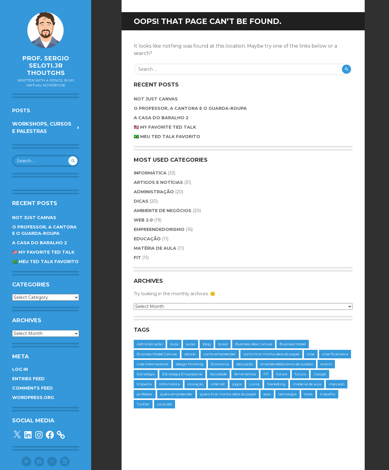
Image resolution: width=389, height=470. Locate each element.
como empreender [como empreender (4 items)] (220, 354)
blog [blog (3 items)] (207, 344)
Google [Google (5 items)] (320, 374)
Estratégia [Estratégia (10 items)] (146, 374)
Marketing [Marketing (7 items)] (276, 384)
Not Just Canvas (34, 217)
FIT (137, 257)
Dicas (141, 201)
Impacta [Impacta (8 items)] (144, 384)
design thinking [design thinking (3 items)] (189, 364)
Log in (20, 369)
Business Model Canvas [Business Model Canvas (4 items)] (157, 354)
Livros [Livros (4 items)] (254, 384)
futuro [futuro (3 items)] (300, 374)
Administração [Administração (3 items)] (150, 344)
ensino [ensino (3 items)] (326, 364)
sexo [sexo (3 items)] (267, 394)
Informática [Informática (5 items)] (169, 384)
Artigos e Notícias (158, 182)
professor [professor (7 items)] (145, 394)
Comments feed (32, 388)
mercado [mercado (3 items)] (336, 384)
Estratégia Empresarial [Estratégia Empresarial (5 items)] (182, 374)
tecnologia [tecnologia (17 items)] (287, 394)
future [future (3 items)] (281, 374)
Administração (154, 191)
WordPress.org (33, 397)
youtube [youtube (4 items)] (164, 404)
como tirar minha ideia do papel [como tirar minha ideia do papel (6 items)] (271, 354)
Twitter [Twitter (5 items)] (143, 404)
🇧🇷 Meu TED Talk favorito (45, 261)
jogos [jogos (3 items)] (237, 384)
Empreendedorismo (159, 229)
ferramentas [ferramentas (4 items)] (245, 374)
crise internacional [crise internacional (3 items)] (152, 364)
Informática (150, 173)
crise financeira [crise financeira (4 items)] (335, 354)
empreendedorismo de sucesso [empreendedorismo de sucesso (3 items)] (286, 364)
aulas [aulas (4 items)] (190, 344)
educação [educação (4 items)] (244, 364)
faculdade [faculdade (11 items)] (218, 374)
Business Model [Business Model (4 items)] (293, 344)
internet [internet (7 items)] (218, 384)
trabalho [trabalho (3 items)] (327, 394)
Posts (21, 110)
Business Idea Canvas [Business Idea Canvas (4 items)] (253, 344)
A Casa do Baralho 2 (39, 242)
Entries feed (28, 378)
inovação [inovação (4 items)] (195, 384)
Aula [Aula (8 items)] (174, 344)
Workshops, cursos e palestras (41, 127)
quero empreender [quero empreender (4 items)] (176, 394)
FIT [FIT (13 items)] (266, 374)
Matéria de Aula (155, 248)
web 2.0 (143, 220)
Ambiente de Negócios (162, 210)
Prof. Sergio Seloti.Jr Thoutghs (45, 65)
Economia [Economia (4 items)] (220, 364)
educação (147, 239)
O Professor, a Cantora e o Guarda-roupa (190, 108)
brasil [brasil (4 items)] (223, 344)
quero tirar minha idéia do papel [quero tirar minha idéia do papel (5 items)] (228, 394)
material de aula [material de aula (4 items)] (307, 384)
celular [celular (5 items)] (190, 354)
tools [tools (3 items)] (308, 394)
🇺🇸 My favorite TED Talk (43, 252)
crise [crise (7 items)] (311, 354)
